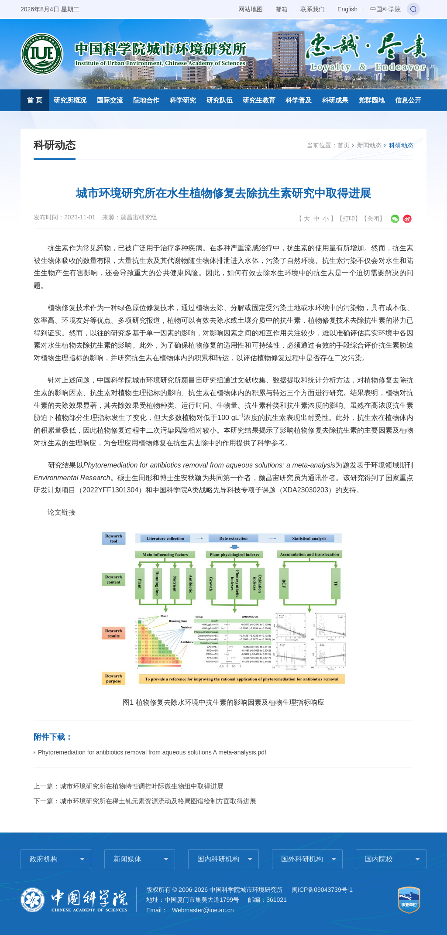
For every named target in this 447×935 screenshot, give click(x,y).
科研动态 (401, 145)
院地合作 (146, 100)
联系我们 (312, 9)
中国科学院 (385, 9)
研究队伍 (219, 100)
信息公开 (408, 100)
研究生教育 (259, 100)
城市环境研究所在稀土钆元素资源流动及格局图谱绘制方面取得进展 (158, 801)
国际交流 (110, 100)
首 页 (34, 100)
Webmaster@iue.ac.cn (203, 910)
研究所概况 (70, 100)
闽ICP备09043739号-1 (322, 889)
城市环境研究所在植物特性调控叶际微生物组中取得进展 (142, 786)
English (347, 9)
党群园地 (371, 100)
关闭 (373, 218)
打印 (349, 218)
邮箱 (281, 9)
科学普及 (298, 100)
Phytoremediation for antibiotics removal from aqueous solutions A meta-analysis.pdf (150, 752)
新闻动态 (369, 145)
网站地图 (250, 9)
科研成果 (335, 100)
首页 (343, 145)
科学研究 (183, 100)
